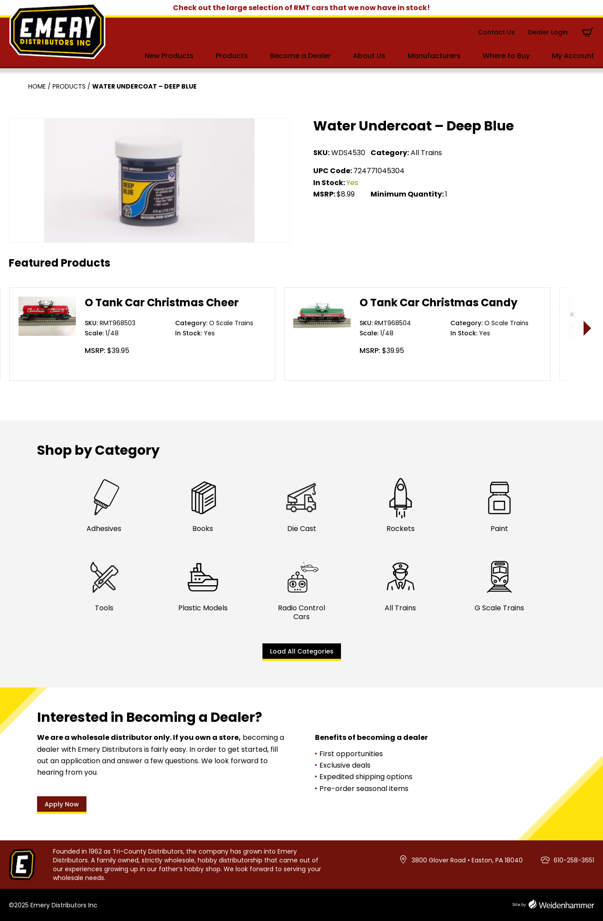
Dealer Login (548, 32)
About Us (369, 56)
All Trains (426, 153)
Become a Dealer (300, 56)
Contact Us (496, 32)
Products (232, 56)
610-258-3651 (574, 860)
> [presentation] (588, 328)
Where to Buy (506, 56)
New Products (169, 56)
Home (37, 86)
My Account (573, 56)
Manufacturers (434, 56)
